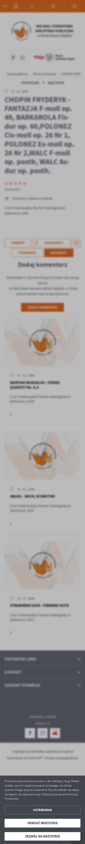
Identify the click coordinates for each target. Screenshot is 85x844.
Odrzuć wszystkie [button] (42, 823)
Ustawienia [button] (42, 810)
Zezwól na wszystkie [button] (42, 836)
